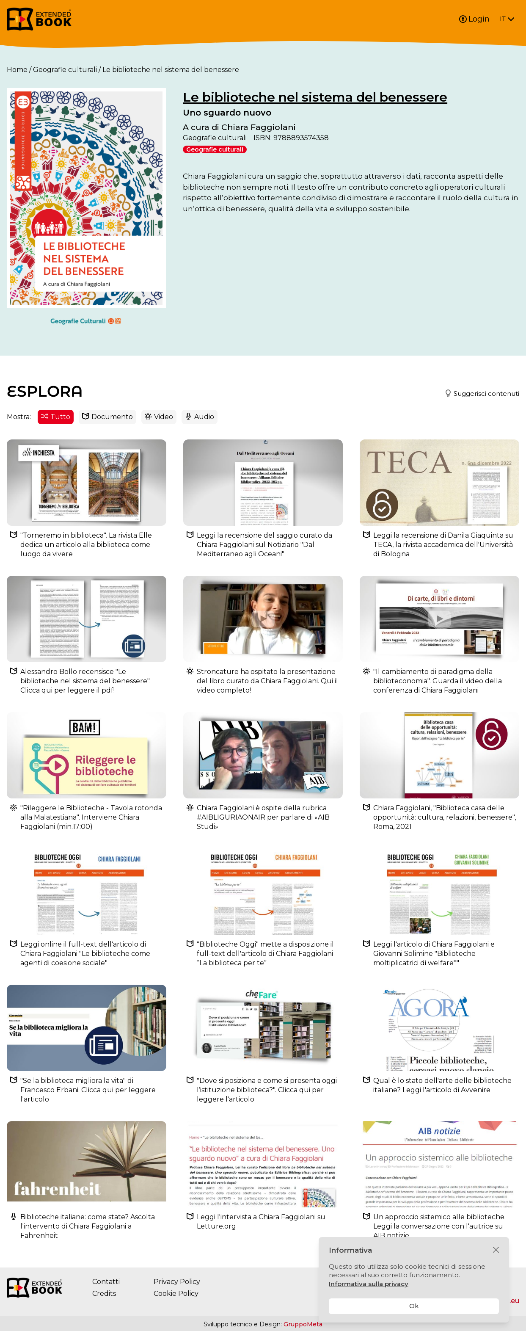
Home (17, 70)
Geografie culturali (65, 70)
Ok (414, 1306)
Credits (104, 1294)
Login (474, 19)
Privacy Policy (177, 1282)
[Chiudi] (496, 1250)
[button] (478, 393)
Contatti (106, 1282)
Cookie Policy (176, 1294)
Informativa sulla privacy (368, 1284)
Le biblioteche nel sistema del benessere (315, 97)
